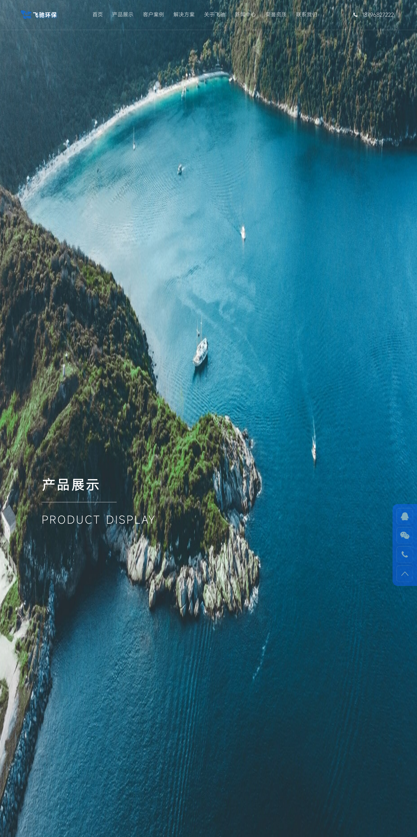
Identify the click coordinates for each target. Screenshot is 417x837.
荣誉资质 (276, 14)
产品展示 (123, 14)
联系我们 (306, 14)
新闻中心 (245, 14)
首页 (97, 14)
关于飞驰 (214, 14)
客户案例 (153, 14)
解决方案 (184, 14)
